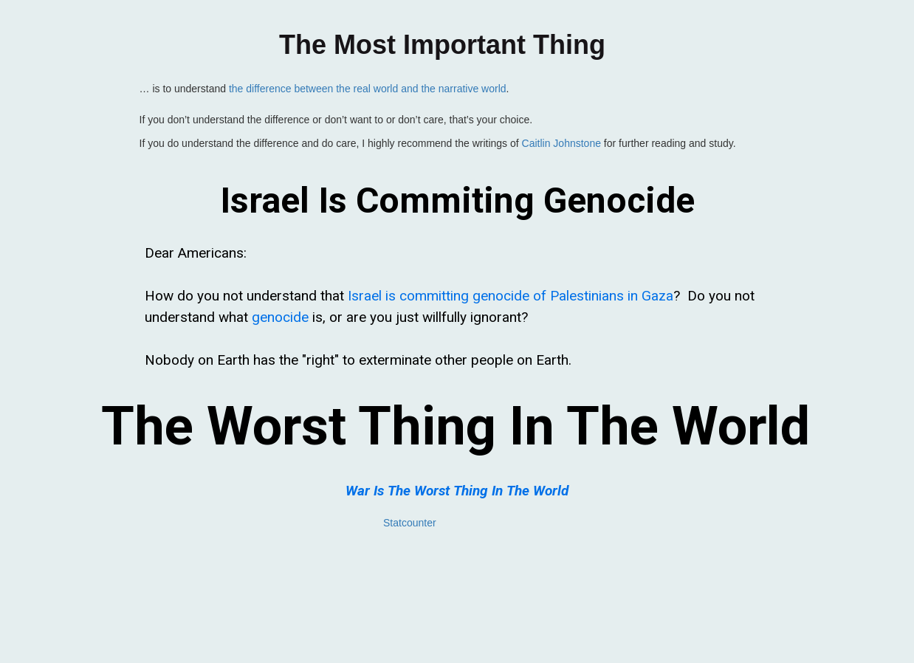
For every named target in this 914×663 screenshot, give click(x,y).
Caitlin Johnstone (561, 143)
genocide (280, 317)
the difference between (282, 89)
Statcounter (409, 523)
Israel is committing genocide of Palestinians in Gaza (510, 295)
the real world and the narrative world (421, 89)
